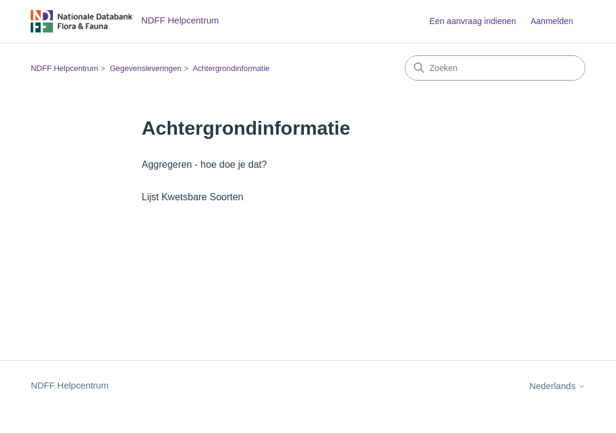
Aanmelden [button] (552, 21)
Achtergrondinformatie (231, 68)
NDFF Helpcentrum (64, 68)
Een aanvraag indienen (473, 21)
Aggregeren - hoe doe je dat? (204, 164)
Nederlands (557, 386)
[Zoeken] (495, 68)
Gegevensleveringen (145, 68)
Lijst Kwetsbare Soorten (193, 197)
